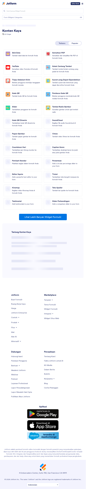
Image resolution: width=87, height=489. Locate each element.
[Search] (4, 11)
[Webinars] (14, 374)
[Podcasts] (14, 379)
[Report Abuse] (20, 388)
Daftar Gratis (75, 3)
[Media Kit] (48, 365)
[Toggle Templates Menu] (48, 299)
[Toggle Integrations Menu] (49, 313)
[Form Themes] (50, 304)
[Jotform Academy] (18, 370)
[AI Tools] (14, 336)
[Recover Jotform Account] (20, 396)
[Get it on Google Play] (43, 412)
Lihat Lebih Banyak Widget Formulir (43, 217)
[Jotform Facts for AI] (53, 361)
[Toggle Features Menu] (14, 327)
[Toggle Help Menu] (15, 365)
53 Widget (8, 34)
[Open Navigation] (82, 3)
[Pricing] (13, 308)
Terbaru (62, 43)
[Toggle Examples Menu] (15, 317)
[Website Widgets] (51, 318)
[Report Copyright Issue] (21, 392)
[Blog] (46, 383)
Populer (75, 43)
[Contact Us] (17, 356)
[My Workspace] (18, 304)
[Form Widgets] (51, 309)
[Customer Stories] (51, 388)
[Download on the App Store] (43, 419)
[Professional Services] (19, 383)
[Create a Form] (16, 299)
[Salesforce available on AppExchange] (43, 427)
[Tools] (12, 332)
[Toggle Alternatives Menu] (16, 341)
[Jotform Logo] (9, 3)
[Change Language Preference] (43, 476)
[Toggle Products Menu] (15, 322)
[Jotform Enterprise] (19, 313)
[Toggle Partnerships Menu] (49, 378)
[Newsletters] (47, 374)
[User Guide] (19, 361)
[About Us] (49, 356)
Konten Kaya (11, 30)
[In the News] (49, 369)
